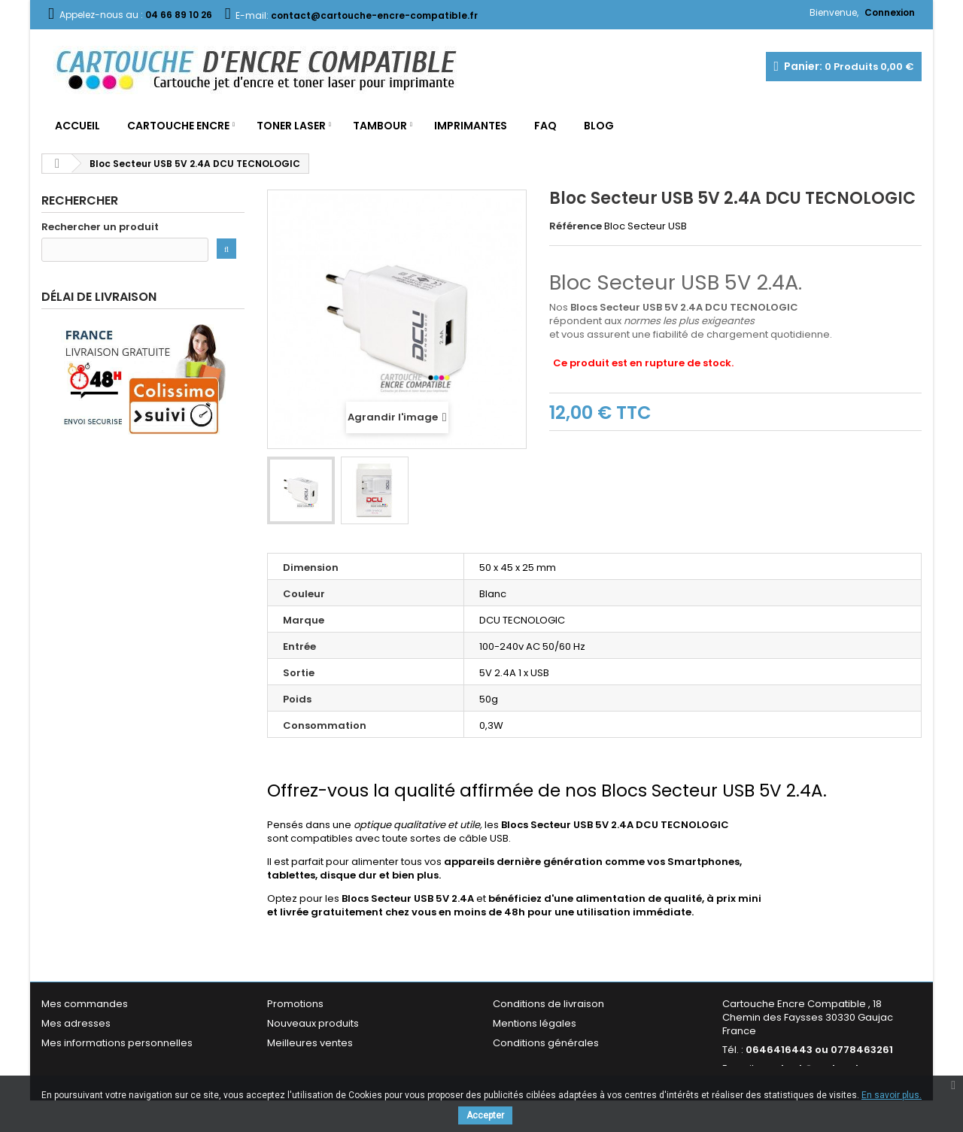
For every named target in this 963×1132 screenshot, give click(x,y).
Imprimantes (470, 125)
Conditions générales (546, 1043)
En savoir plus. (891, 1095)
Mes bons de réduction (97, 1062)
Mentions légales (534, 1023)
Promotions (295, 1004)
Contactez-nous (307, 1062)
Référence (575, 226)
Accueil (77, 125)
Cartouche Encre (178, 125)
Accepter (485, 1115)
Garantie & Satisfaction (549, 1062)
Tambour (380, 125)
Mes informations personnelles (117, 1043)
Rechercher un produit (100, 227)
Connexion (889, 12)
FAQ (545, 125)
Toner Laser (291, 125)
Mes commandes (84, 1004)
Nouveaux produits (313, 1023)
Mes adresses (76, 1023)
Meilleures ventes (310, 1043)
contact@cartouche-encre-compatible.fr (816, 1075)
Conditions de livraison (548, 1004)
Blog (599, 125)
